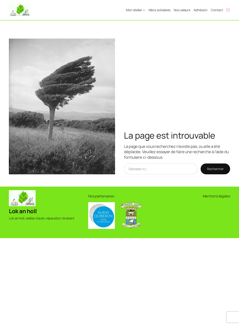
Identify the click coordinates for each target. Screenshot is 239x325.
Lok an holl (23, 211)
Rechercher (215, 169)
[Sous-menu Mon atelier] (144, 10)
